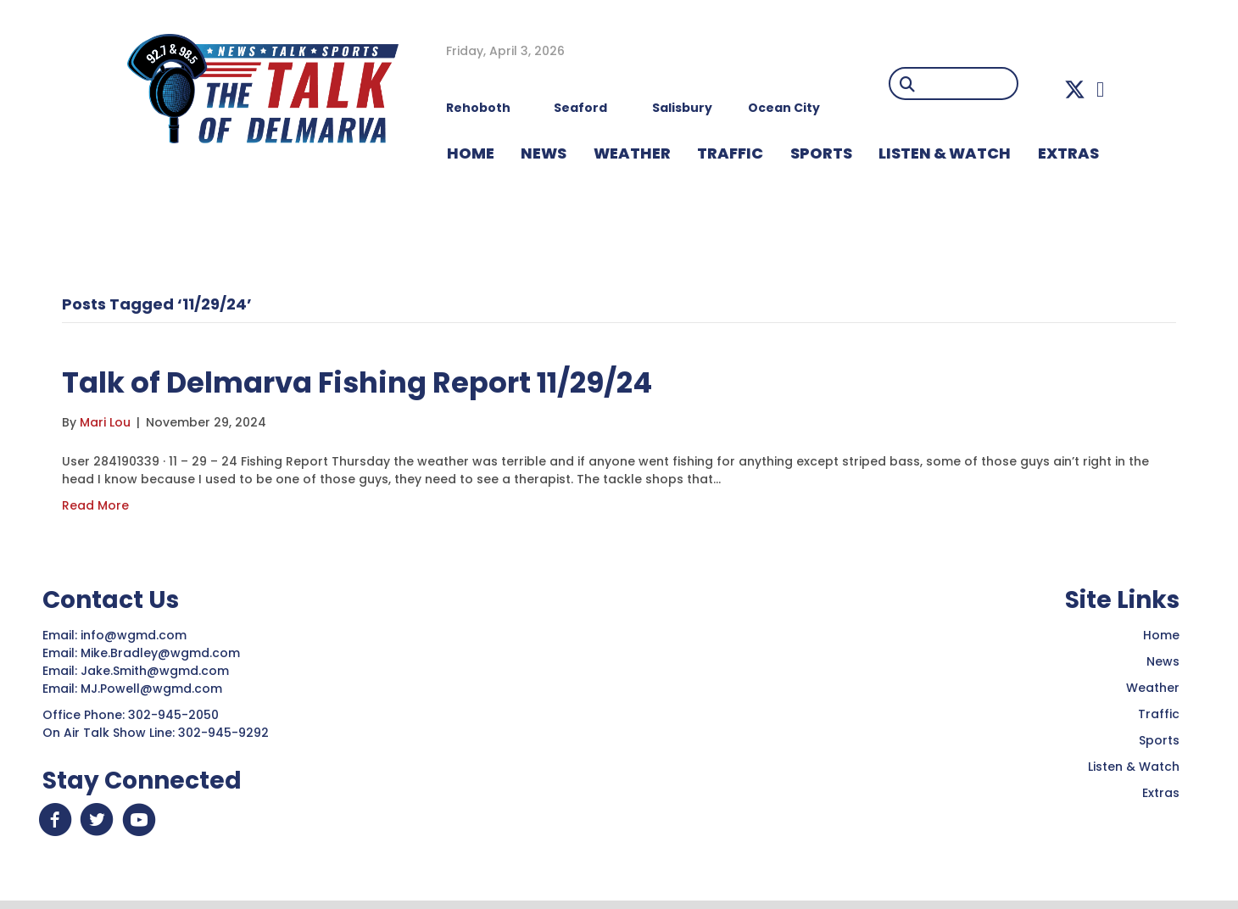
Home (1161, 635)
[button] (1074, 89)
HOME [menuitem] (470, 153)
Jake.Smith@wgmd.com (156, 670)
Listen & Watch (1133, 766)
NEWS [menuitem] (543, 153)
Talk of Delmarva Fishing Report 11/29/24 (392, 381)
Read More (95, 505)
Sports (1159, 740)
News (1162, 661)
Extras (1160, 792)
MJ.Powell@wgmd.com (155, 688)
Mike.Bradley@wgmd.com (160, 652)
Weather (1152, 687)
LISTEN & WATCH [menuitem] (944, 153)
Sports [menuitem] (821, 153)
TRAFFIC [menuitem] (730, 153)
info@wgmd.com (135, 635)
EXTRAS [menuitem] (1068, 153)
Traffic (1158, 713)
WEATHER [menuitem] (632, 153)
